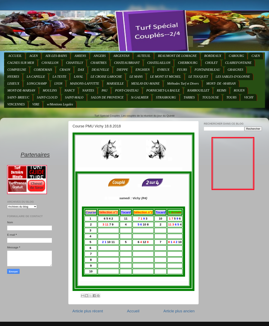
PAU (104, 90)
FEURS (182, 69)
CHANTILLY (74, 62)
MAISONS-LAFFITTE (84, 83)
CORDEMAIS (43, 69)
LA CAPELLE (36, 76)
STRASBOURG (166, 97)
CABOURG (236, 55)
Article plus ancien (179, 311)
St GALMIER (139, 97)
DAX (81, 69)
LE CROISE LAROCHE (106, 76)
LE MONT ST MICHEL (165, 76)
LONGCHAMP (37, 83)
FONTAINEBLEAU (207, 69)
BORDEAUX (212, 55)
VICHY (248, 97)
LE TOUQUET (198, 76)
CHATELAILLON (158, 62)
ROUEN (239, 90)
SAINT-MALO (74, 97)
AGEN (33, 55)
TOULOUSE (210, 97)
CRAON (65, 69)
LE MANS (135, 76)
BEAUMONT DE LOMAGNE (177, 55)
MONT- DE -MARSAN (221, 83)
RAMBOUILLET (198, 90)
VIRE (35, 104)
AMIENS (80, 55)
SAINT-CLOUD (47, 97)
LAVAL (78, 76)
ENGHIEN (143, 69)
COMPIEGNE (16, 69)
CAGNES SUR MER (20, 62)
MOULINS (50, 90)
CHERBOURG (187, 62)
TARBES (189, 97)
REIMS (221, 90)
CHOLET (211, 62)
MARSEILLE (115, 83)
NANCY (69, 90)
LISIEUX (13, 83)
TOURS (231, 97)
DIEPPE (122, 69)
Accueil (133, 311)
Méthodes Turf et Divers (183, 83)
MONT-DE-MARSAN (21, 90)
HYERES (13, 76)
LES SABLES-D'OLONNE (233, 76)
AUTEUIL (143, 55)
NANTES (88, 90)
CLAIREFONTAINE (238, 62)
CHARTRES (98, 62)
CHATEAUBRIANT (127, 62)
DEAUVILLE (100, 69)
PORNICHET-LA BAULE (163, 90)
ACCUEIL (15, 55)
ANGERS (100, 55)
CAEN (255, 55)
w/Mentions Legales (60, 104)
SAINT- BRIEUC (18, 97)
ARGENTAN (121, 55)
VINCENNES (16, 104)
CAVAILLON (50, 62)
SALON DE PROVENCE (107, 97)
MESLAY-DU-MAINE (145, 83)
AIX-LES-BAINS (56, 55)
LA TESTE (59, 76)
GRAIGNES (235, 69)
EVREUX (163, 69)
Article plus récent (87, 311)
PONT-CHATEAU (127, 90)
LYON (58, 83)
